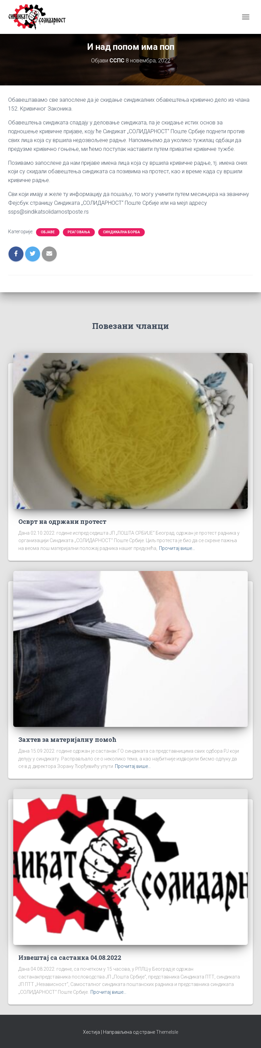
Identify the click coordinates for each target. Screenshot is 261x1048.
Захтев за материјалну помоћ (67, 739)
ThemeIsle (167, 1032)
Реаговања (79, 232)
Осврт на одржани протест (62, 521)
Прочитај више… (177, 548)
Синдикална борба (121, 232)
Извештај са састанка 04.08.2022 (69, 957)
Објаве (48, 232)
